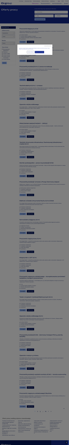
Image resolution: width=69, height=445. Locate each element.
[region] (34, 50)
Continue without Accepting (48, 45)
